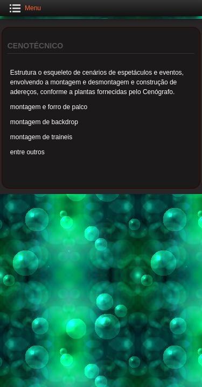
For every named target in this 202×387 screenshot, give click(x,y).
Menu (33, 8)
